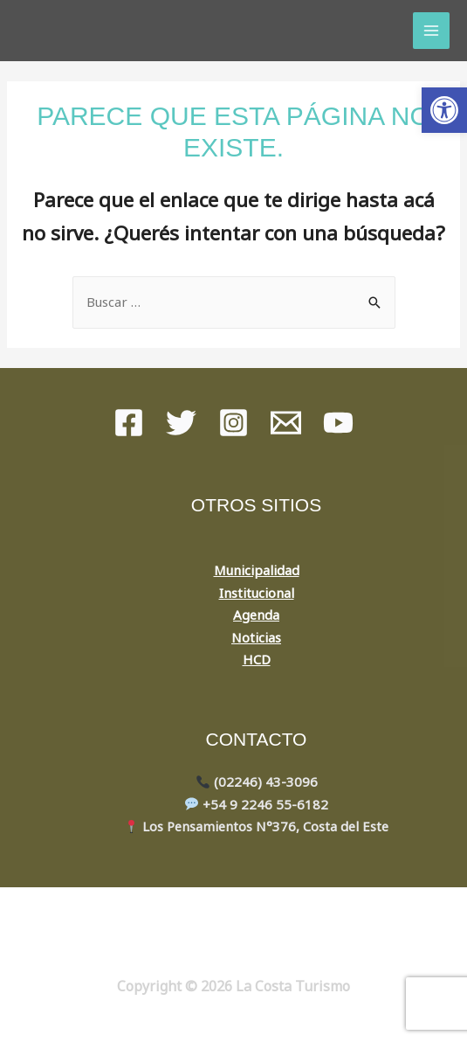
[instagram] (233, 422)
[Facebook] (129, 422)
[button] (444, 110)
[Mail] (286, 422)
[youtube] (338, 422)
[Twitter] (181, 422)
